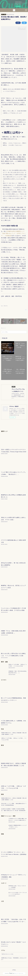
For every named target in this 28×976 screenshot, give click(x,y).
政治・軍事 (3, 14)
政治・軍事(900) (4, 305)
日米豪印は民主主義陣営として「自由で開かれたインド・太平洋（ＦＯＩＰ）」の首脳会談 (13, 233)
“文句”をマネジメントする (7, 954)
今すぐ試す (18, 6)
